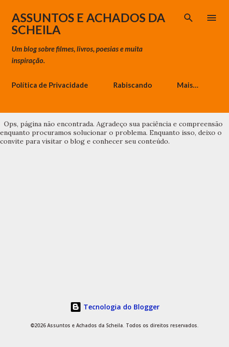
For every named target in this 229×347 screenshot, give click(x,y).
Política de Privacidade (50, 84)
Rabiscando (132, 84)
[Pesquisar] (188, 17)
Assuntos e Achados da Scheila (88, 23)
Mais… (187, 84)
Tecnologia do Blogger (115, 306)
